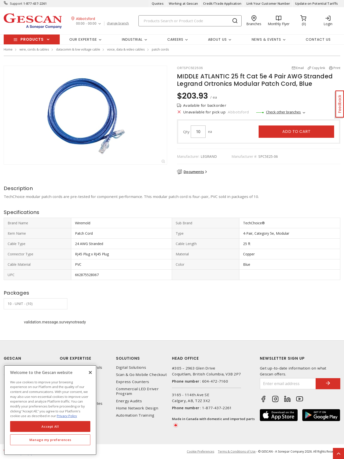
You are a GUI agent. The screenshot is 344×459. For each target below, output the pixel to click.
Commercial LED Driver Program (137, 391)
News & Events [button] (266, 39)
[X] (90, 372)
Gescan (12, 358)
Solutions (128, 358)
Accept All (50, 426)
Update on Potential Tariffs (316, 3)
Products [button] (32, 39)
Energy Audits (129, 401)
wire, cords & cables (34, 49)
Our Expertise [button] (83, 39)
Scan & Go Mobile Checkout (141, 374)
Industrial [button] (132, 39)
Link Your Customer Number (268, 3)
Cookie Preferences (200, 451)
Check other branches (283, 112)
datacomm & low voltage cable (78, 49)
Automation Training (135, 415)
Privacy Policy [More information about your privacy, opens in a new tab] (67, 416)
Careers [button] (175, 39)
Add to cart (296, 131)
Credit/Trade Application (222, 3)
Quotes (158, 3)
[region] (50, 410)
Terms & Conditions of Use (237, 451)
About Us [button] (217, 39)
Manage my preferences (50, 440)
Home (8, 49)
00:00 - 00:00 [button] (86, 23)
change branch (118, 23)
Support (16, 3)
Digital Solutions (131, 367)
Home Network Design (137, 408)
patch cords (160, 49)
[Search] (190, 20)
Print (336, 68)
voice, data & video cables (126, 49)
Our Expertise (75, 358)
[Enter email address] (288, 383)
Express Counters (132, 381)
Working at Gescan (183, 3)
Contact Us (318, 39)
